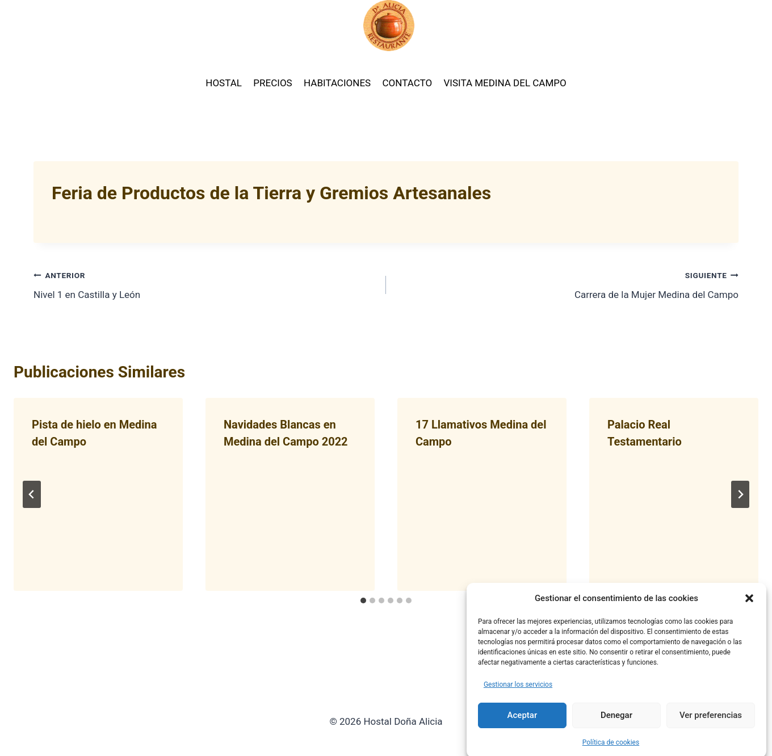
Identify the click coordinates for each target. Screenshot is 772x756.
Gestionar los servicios (518, 694)
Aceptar (522, 725)
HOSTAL (223, 83)
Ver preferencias (710, 725)
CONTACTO (408, 83)
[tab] (363, 600)
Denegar (616, 725)
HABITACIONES (337, 83)
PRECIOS (272, 83)
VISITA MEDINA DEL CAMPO (504, 83)
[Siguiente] (740, 494)
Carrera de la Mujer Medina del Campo (567, 284)
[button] (749, 607)
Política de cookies (611, 751)
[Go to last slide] (32, 494)
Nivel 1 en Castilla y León (204, 284)
